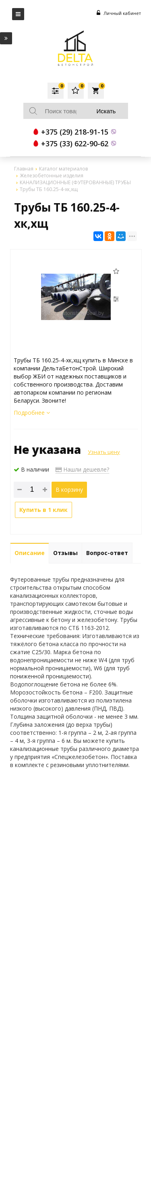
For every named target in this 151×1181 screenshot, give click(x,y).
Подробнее (32, 412)
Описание (29, 553)
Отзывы (65, 553)
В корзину (69, 489)
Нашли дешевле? (82, 469)
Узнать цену (104, 451)
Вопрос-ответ (107, 553)
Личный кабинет (119, 13)
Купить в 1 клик (43, 510)
